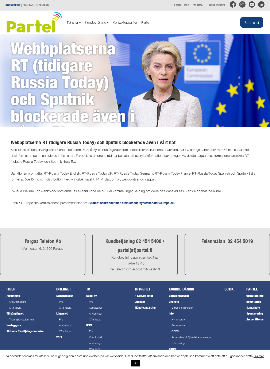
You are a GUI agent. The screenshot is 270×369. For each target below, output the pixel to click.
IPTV (89, 325)
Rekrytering (253, 301)
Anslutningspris (17, 301)
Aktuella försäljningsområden (25, 331)
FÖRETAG (28, 5)
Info (171, 313)
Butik (229, 289)
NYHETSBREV (217, 5)
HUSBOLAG (42, 5)
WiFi (59, 337)
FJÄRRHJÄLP (181, 5)
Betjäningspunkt (179, 295)
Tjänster (74, 22)
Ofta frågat (15, 307)
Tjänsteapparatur (145, 307)
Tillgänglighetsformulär (22, 319)
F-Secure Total (144, 295)
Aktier (172, 349)
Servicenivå (178, 325)
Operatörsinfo (254, 295)
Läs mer (259, 356)
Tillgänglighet (15, 313)
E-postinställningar (182, 307)
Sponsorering (254, 313)
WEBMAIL (199, 5)
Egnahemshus (64, 295)
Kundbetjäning (97, 22)
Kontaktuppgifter (125, 22)
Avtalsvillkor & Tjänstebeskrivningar (191, 337)
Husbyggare (14, 325)
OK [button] (136, 363)
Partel (145, 22)
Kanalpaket (95, 307)
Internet (63, 289)
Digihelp (140, 301)
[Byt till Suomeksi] (251, 22)
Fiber (11, 289)
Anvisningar (65, 325)
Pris (61, 301)
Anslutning (13, 295)
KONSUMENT (12, 5)
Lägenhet (62, 313)
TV (88, 289)
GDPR (175, 331)
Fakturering (178, 343)
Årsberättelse (254, 319)
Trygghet (142, 289)
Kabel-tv (91, 295)
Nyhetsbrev (178, 319)
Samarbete (253, 307)
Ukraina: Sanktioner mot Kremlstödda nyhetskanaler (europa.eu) (131, 203)
